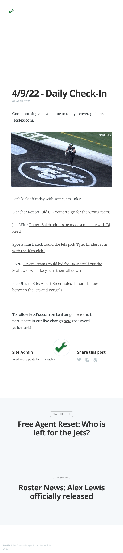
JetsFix (6, 545)
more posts (27, 359)
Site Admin (22, 352)
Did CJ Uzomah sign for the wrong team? (75, 212)
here (78, 314)
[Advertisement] (61, 58)
